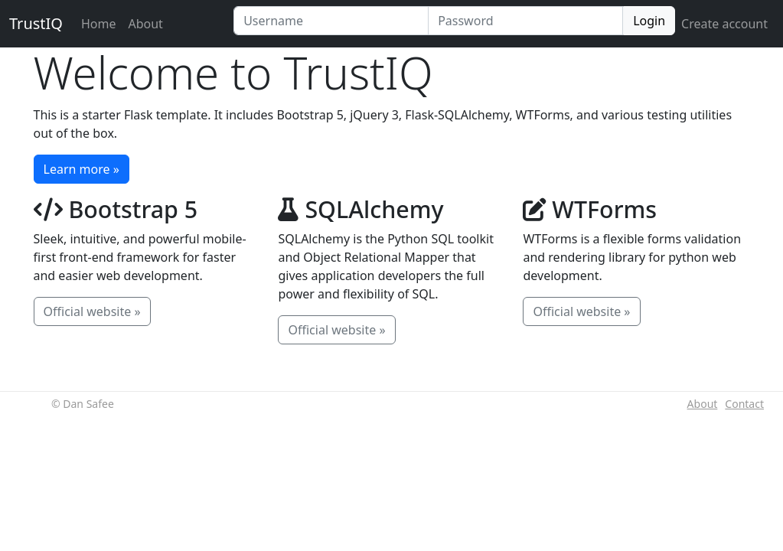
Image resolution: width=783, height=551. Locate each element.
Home (101, 23)
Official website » (92, 311)
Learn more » (81, 169)
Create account (724, 23)
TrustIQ (36, 23)
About (145, 23)
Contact (744, 403)
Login (649, 20)
